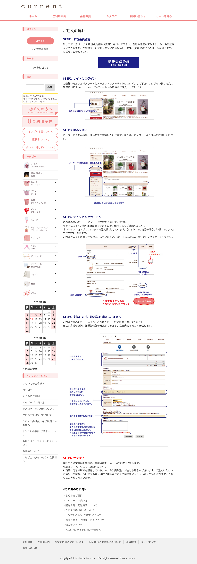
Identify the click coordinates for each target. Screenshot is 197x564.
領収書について (31, 451)
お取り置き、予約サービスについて (40, 443)
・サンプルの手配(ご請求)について (82, 515)
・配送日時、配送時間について (80, 505)
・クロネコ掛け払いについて (79, 510)
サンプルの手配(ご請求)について (39, 433)
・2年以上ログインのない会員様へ (82, 529)
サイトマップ (148, 542)
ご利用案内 (59, 16)
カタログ (111, 16)
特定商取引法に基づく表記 (69, 542)
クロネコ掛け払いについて (37, 415)
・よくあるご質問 (73, 495)
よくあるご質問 (31, 396)
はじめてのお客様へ (34, 383)
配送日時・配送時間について (38, 408)
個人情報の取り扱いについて (105, 542)
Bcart (134, 558)
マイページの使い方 (34, 402)
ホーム (33, 16)
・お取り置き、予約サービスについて (84, 520)
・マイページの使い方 (75, 500)
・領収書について (73, 525)
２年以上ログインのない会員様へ (40, 459)
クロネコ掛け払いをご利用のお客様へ (40, 423)
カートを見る (164, 16)
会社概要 (85, 16)
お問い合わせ (138, 16)
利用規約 (131, 542)
